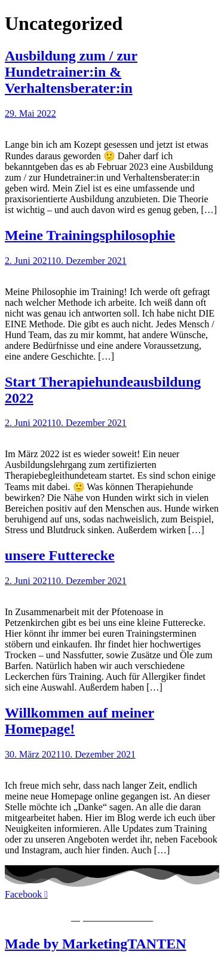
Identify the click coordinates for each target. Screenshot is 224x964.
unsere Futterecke (60, 555)
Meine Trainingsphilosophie (90, 235)
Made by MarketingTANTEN (95, 943)
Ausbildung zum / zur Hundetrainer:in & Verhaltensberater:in (71, 72)
